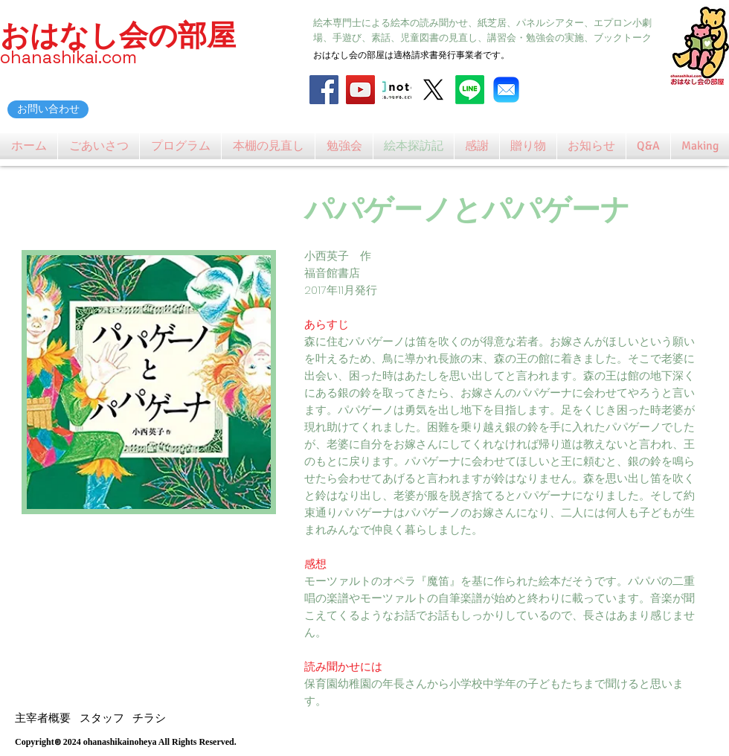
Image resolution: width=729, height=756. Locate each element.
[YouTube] (360, 89)
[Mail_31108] (506, 89)
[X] (433, 89)
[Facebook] (323, 89)
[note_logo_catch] (396, 89)
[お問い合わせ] (48, 109)
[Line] (469, 89)
